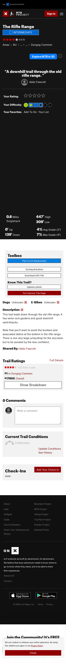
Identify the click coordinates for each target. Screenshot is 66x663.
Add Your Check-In (47, 469)
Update (49, 448)
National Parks (41, 529)
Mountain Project (42, 503)
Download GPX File (34, 275)
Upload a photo (34, 287)
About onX (9, 575)
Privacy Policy (37, 646)
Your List (44, 111)
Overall (20, 378)
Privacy (49, 604)
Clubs (6, 519)
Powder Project (41, 524)
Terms (40, 604)
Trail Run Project (42, 519)
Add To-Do (30, 111)
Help (6, 509)
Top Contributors (12, 524)
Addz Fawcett (37, 81)
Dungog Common (41, 44)
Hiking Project (41, 514)
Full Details (56, 360)
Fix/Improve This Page (34, 293)
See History (45, 452)
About (7, 503)
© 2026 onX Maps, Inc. (24, 604)
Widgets (8, 514)
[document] (33, 648)
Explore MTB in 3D (43, 56)
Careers (8, 581)
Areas (6, 44)
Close (33, 652)
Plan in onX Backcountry (34, 260)
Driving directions (34, 269)
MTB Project (40, 509)
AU (15, 44)
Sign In (51, 13)
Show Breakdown (33, 385)
